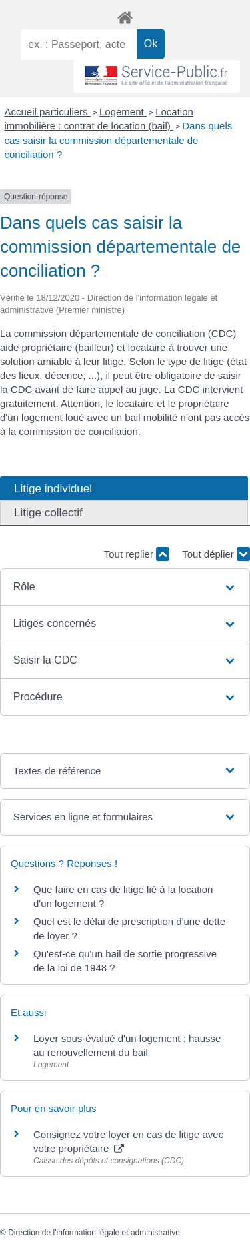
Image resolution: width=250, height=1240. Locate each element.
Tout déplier (216, 554)
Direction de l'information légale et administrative (94, 1232)
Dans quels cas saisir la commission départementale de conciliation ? (119, 140)
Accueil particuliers (48, 111)
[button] (125, 587)
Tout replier (136, 554)
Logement (123, 111)
